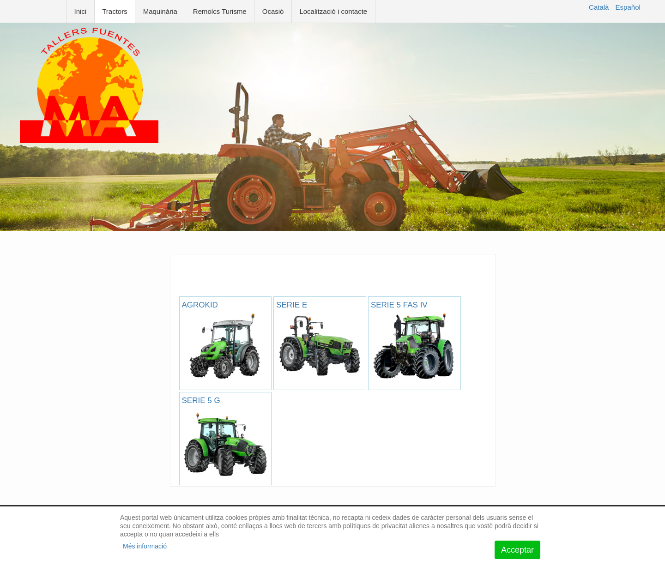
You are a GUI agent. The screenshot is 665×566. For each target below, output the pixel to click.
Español (628, 7)
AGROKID (225, 341)
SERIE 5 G (225, 436)
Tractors (114, 11)
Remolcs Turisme (220, 11)
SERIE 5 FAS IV (414, 341)
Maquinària (160, 11)
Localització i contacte (333, 11)
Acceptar (517, 549)
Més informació (145, 546)
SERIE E (319, 341)
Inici (80, 11)
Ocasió (273, 11)
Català (599, 7)
